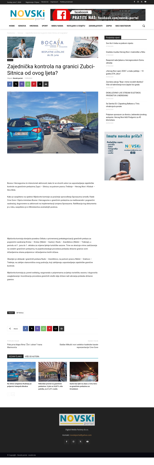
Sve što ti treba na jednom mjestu (119, 43)
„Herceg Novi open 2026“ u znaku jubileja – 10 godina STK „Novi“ (125, 72)
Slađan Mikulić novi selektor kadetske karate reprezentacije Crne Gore (79, 346)
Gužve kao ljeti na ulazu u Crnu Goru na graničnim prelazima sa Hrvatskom (83, 386)
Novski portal (18, 78)
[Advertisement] (52, 168)
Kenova (20, 33)
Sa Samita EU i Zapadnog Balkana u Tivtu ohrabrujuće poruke (122, 105)
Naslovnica (11, 33)
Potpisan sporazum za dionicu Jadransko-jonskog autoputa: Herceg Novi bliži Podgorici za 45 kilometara (126, 117)
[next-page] (13, 394)
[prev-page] (8, 394)
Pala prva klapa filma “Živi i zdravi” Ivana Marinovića (24, 346)
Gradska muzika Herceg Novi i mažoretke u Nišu (125, 52)
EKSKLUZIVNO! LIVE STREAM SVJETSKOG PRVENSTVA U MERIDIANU (123, 94)
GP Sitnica (19, 313)
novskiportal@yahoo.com (81, 435)
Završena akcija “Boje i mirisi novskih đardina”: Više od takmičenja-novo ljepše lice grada (125, 83)
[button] (144, 26)
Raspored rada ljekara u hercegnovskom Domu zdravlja (125, 61)
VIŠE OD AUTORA (32, 356)
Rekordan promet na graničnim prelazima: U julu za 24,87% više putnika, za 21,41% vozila (50, 386)
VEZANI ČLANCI (15, 356)
